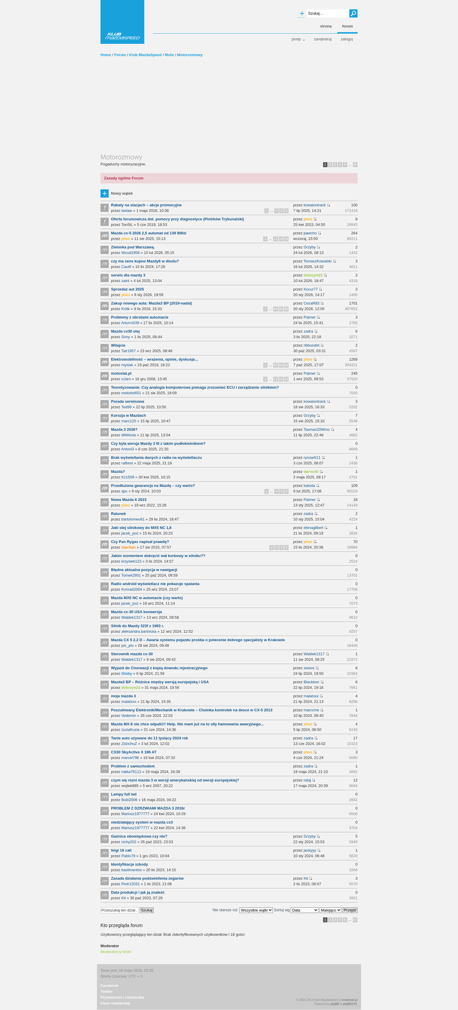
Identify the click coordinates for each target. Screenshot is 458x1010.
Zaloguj (347, 39)
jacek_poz (129, 533)
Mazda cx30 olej (125, 331)
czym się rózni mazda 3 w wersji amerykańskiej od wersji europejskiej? (175, 780)
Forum (120, 55)
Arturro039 (130, 323)
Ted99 (126, 407)
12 (275, 239)
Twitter (106, 991)
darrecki (310, 471)
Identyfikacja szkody (129, 864)
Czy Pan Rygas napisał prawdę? (140, 541)
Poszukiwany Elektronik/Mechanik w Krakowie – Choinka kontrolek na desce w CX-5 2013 (192, 710)
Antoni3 (127, 449)
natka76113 (131, 771)
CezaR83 (311, 303)
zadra (308, 331)
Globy (126, 673)
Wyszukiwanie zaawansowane (302, 14)
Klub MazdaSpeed (122, 22)
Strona (326, 26)
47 (355, 164)
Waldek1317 (131, 617)
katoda (309, 485)
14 (286, 239)
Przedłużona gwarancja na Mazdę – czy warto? (153, 485)
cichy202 (128, 842)
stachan (128, 547)
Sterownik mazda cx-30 (132, 654)
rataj (307, 780)
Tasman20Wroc (316, 429)
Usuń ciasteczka (115, 1003)
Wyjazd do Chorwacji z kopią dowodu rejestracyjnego (159, 668)
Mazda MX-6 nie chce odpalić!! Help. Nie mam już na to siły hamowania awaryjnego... (187, 724)
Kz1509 (127, 477)
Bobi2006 (129, 800)
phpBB (334, 1004)
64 (286, 365)
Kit (305, 878)
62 (275, 365)
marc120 (128, 421)
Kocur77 (310, 289)
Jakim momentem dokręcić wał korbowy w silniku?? (158, 556)
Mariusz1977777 (135, 814)
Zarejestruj (323, 39)
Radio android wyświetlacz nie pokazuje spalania (155, 584)
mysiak (127, 365)
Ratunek (118, 513)
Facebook (109, 985)
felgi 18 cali (121, 850)
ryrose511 (311, 457)
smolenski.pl (349, 1000)
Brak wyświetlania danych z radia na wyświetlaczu (156, 457)
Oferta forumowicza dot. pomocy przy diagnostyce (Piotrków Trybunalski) (177, 219)
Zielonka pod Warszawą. (133, 247)
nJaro (126, 379)
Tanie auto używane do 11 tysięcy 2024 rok (149, 738)
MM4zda (128, 435)
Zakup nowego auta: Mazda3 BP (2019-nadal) (151, 303)
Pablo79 (128, 856)
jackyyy (309, 850)
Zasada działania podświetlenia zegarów (147, 878)
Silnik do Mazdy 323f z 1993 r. (137, 626)
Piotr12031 (130, 884)
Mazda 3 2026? (124, 429)
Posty (296, 39)
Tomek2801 (131, 575)
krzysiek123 (131, 561)
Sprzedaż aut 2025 (127, 289)
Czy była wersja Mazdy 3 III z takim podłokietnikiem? (158, 443)
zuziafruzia (130, 729)
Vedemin (128, 715)
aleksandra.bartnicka (138, 631)
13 (281, 239)
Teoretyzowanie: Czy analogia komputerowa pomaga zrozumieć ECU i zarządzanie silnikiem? (195, 387)
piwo (307, 219)
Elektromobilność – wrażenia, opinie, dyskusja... (154, 359)
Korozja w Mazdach (128, 415)
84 (275, 309)
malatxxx (128, 701)
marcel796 (130, 757)
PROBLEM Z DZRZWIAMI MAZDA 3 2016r (148, 808)
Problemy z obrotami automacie (140, 317)
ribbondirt (311, 345)
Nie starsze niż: (242, 910)
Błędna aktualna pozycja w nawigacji (144, 570)
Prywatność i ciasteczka (122, 997)
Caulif (126, 266)
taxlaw (126, 210)
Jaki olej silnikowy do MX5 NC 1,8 (141, 527)
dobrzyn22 (312, 275)
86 (286, 309)
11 (275, 379)
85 (281, 309)
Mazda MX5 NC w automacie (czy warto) (147, 598)
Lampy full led (123, 794)
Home (105, 55)
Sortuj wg (296, 910)
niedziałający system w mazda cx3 (142, 822)
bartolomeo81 (133, 519)
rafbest (127, 463)
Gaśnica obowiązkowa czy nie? (139, 836)
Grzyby (309, 247)
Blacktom (311, 682)
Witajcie (118, 345)
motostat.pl (121, 373)
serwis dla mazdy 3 (128, 275)
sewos (308, 668)
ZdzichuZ (129, 743)
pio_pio (127, 645)
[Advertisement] (229, 109)
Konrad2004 (131, 589)
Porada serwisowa (127, 401)
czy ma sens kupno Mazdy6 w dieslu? (145, 261)
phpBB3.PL (350, 1004)
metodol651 (131, 393)
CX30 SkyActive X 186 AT (133, 752)
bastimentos (131, 870)
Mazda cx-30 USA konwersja (136, 612)
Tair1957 (128, 351)
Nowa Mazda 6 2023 (128, 499)
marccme (311, 710)
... (350, 164)
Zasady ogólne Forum (123, 178)
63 (281, 365)
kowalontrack (314, 205)
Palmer (309, 317)
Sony (125, 337)
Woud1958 (130, 252)
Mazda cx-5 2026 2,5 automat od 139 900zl (148, 233)
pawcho (310, 233)
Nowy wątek (122, 193)
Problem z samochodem (133, 766)
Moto (169, 55)
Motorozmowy (189, 55)
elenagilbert (313, 527)
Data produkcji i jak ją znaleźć (138, 892)
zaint (125, 281)
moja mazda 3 (123, 696)
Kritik (125, 309)
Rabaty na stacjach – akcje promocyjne (146, 205)
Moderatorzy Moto (115, 952)
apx (124, 491)
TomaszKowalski (317, 261)
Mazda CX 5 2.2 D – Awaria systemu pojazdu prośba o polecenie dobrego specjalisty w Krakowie (198, 640)
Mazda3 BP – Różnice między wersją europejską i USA (160, 682)
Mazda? (118, 471)
